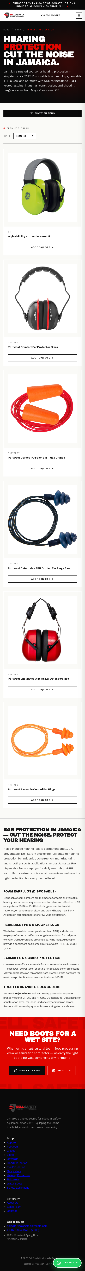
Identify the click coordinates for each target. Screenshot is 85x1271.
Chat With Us (67, 1263)
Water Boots (14, 1183)
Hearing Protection (18, 1175)
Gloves (11, 1150)
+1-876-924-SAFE (50, 15)
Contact (12, 1210)
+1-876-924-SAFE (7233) (23, 1230)
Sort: (7, 136)
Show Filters (42, 113)
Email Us (61, 1070)
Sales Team (14, 1206)
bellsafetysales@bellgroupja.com (27, 1225)
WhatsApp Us (27, 1070)
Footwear (13, 1146)
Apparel (11, 1142)
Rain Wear (13, 1179)
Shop (18, 29)
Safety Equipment (18, 1187)
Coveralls (12, 1158)
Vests (10, 1154)
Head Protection (17, 1163)
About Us (12, 1202)
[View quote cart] (79, 15)
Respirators (14, 1171)
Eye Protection (16, 1167)
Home (6, 29)
